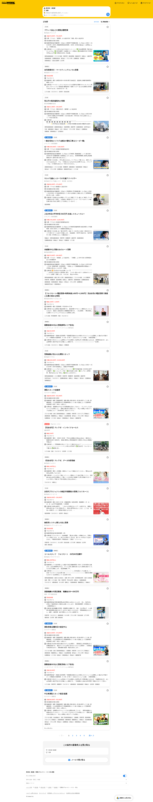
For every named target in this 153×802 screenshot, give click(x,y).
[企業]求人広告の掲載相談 (73, 793)
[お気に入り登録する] (107, 27)
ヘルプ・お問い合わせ (32, 793)
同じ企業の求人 (48, 728)
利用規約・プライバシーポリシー (56, 793)
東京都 (36, 787)
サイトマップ (42, 793)
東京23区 (43, 787)
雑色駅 (56, 787)
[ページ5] (84, 735)
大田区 (50, 787)
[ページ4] (80, 735)
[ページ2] (72, 735)
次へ (90, 735)
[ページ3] (76, 735)
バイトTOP (29, 787)
